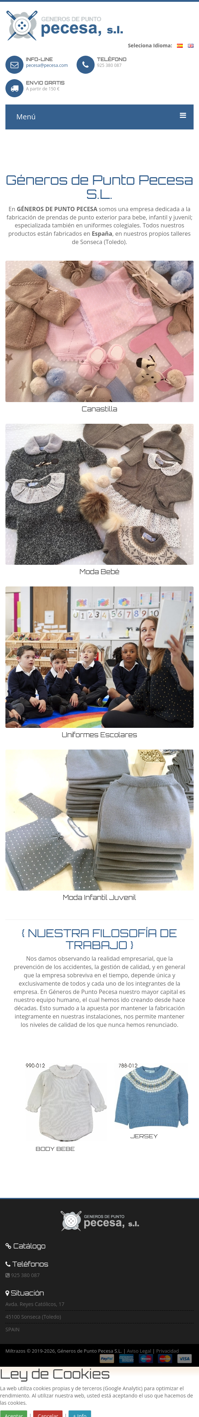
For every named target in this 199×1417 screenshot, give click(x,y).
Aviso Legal (139, 1351)
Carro (24, 142)
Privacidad (167, 1351)
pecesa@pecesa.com (47, 65)
